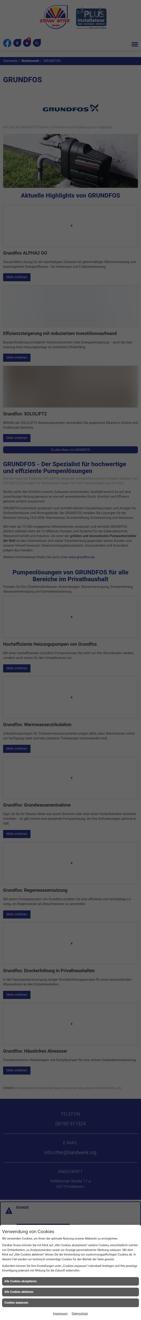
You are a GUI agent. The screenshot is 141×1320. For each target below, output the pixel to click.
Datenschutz (80, 1313)
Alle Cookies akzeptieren (20, 1281)
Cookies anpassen (16, 1302)
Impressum (60, 1313)
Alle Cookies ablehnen (18, 1291)
